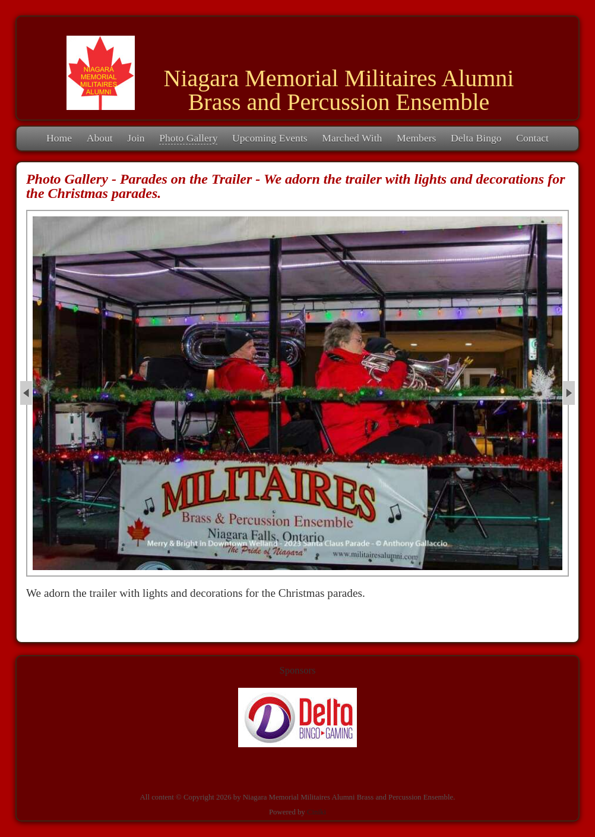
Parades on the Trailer (186, 179)
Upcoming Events (270, 138)
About (100, 138)
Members (416, 138)
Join (135, 138)
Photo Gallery (188, 138)
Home (59, 138)
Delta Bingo (476, 138)
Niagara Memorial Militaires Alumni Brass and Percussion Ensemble (339, 90)
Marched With (352, 138)
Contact (532, 138)
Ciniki (316, 812)
